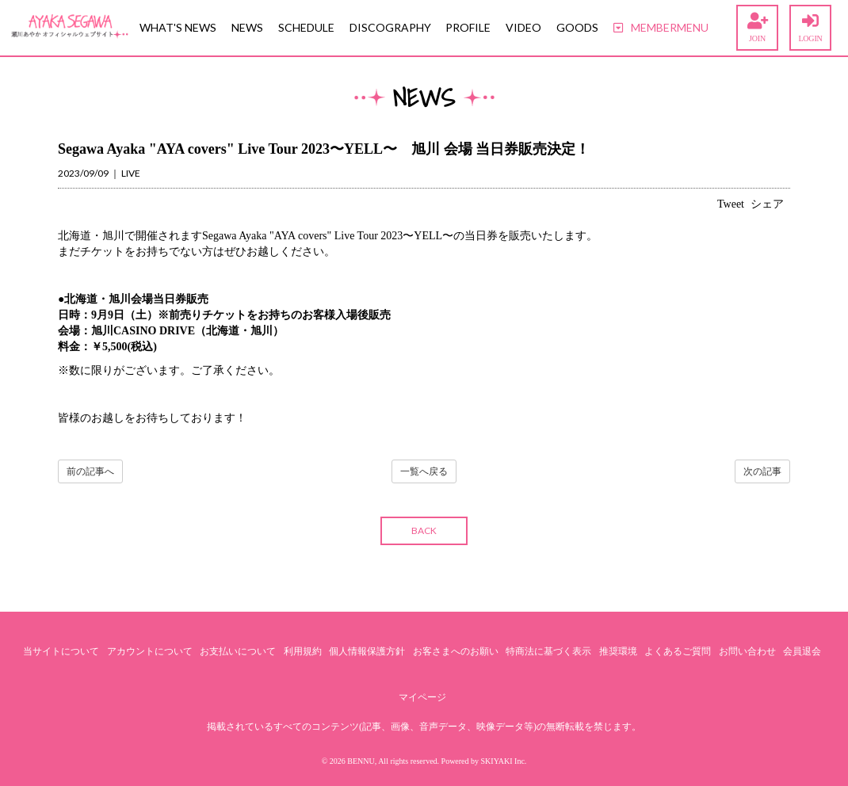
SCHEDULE (306, 27)
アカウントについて (150, 651)
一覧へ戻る (424, 471)
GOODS (577, 27)
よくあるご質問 (677, 651)
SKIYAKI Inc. (504, 761)
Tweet (730, 204)
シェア (767, 204)
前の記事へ (90, 471)
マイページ (422, 697)
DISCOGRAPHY (390, 27)
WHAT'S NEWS (177, 27)
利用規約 (303, 651)
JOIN (757, 28)
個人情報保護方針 (367, 651)
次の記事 (762, 471)
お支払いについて (238, 651)
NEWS (247, 27)
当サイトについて (61, 651)
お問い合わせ (747, 651)
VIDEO (523, 27)
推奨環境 (618, 651)
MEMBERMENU (661, 27)
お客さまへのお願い (455, 651)
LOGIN (810, 28)
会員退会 (802, 651)
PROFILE (468, 27)
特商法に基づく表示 (548, 651)
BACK (424, 530)
